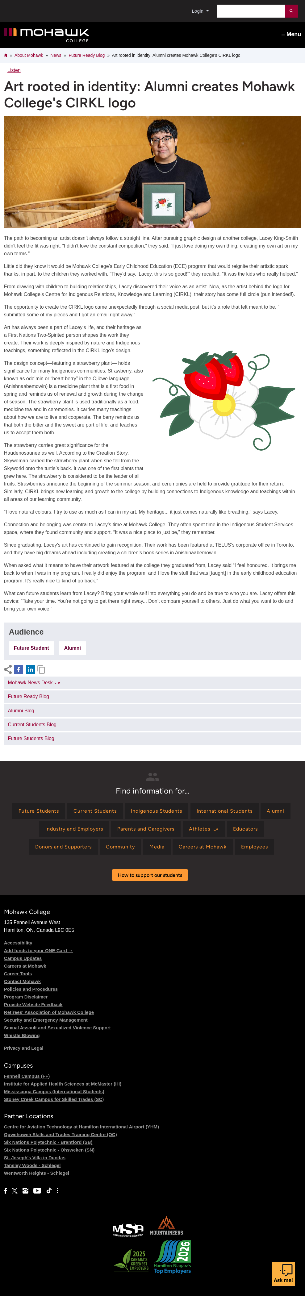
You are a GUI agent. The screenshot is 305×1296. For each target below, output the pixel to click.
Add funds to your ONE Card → (38, 950)
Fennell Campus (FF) (27, 1076)
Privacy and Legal (24, 1048)
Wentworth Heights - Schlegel (36, 1173)
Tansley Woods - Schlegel (32, 1165)
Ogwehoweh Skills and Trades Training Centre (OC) (60, 1134)
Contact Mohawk (22, 981)
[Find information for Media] (157, 847)
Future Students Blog (31, 738)
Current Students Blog (32, 724)
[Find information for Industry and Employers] (74, 829)
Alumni (72, 648)
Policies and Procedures (31, 989)
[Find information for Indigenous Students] (156, 811)
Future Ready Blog (87, 55)
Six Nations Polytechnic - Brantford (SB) (48, 1142)
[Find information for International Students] (224, 811)
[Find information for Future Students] (38, 811)
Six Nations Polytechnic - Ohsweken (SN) (49, 1149)
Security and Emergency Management (46, 1020)
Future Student (31, 648)
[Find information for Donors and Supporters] (63, 847)
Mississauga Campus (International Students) (54, 1091)
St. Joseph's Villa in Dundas (34, 1157)
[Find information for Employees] (254, 847)
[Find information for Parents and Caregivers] (146, 829)
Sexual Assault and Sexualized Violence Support (57, 1027)
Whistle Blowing (22, 1035)
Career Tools (18, 973)
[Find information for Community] (120, 847)
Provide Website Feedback (33, 1004)
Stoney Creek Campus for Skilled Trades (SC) (54, 1099)
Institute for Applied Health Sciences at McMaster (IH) (62, 1083)
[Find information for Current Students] (95, 811)
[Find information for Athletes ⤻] (204, 829)
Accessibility (18, 942)
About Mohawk (29, 55)
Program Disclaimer (26, 996)
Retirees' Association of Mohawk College (49, 1012)
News (56, 55)
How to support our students (150, 875)
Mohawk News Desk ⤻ (34, 682)
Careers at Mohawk (25, 966)
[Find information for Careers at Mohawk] (203, 847)
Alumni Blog (21, 710)
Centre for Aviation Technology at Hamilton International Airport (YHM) (81, 1126)
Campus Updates (23, 958)
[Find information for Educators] (245, 829)
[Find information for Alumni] (275, 811)
